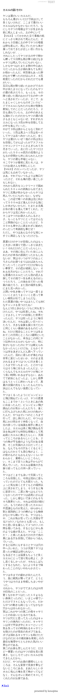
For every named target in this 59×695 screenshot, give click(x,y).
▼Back (5, 685)
